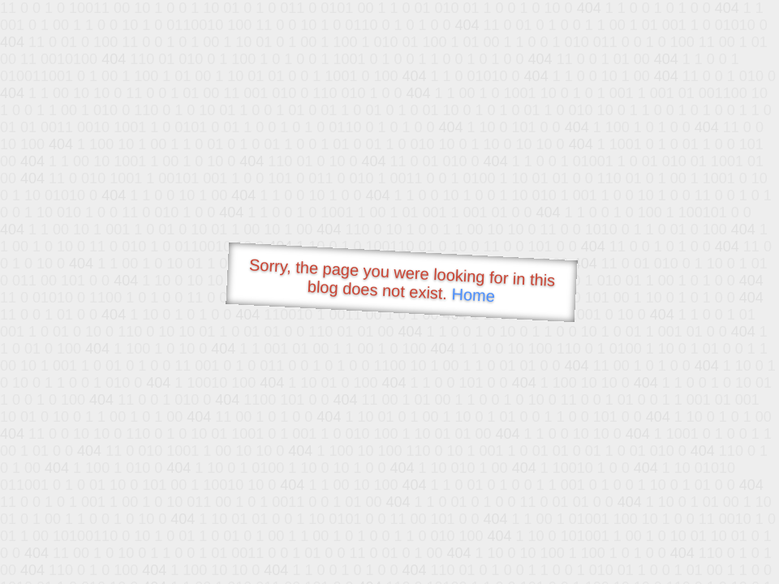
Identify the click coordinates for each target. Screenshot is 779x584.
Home (473, 295)
